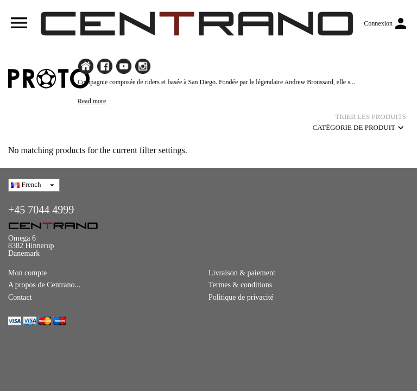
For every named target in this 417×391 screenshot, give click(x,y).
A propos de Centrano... (44, 285)
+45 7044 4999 (41, 210)
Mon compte (27, 273)
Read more (92, 101)
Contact (20, 297)
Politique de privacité (241, 297)
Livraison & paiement (241, 273)
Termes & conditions (240, 285)
